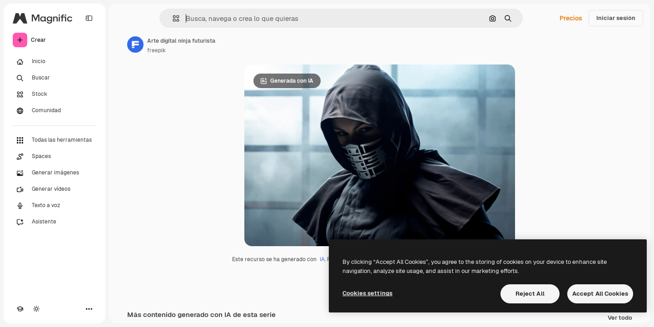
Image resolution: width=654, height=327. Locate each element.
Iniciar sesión (615, 18)
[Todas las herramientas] (54, 140)
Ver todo (620, 318)
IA (322, 259)
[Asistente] (54, 222)
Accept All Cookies (600, 293)
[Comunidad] (54, 111)
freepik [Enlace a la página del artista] (156, 50)
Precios (571, 18)
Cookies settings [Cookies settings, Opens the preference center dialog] (367, 293)
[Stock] (54, 94)
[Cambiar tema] (36, 309)
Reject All (530, 293)
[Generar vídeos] (54, 189)
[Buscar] (54, 78)
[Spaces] (54, 156)
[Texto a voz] (54, 205)
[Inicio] (54, 61)
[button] (172, 18)
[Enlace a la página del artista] (135, 44)
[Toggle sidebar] (89, 18)
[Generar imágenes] (54, 173)
